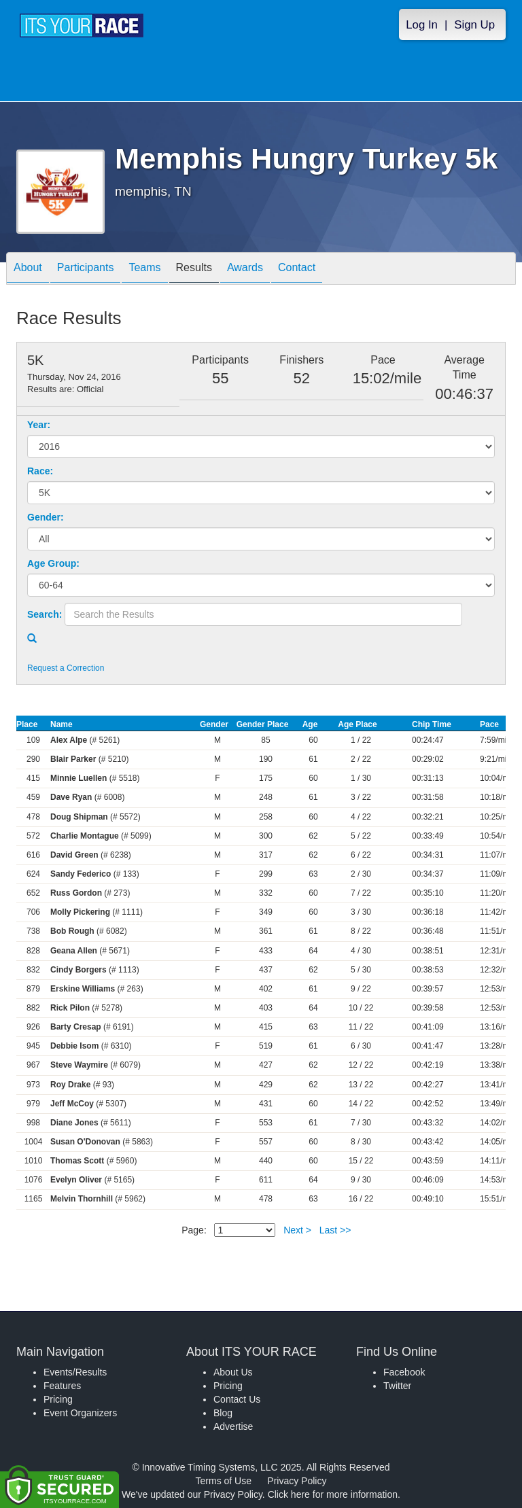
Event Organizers (80, 1412)
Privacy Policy (296, 1480)
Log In (422, 24)
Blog (222, 1412)
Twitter (397, 1385)
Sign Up (474, 24)
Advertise (233, 1426)
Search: (44, 614)
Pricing (58, 1399)
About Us (233, 1372)
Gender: (45, 517)
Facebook (404, 1372)
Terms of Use (223, 1480)
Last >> (335, 1230)
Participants (85, 269)
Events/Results (75, 1372)
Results (194, 269)
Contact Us (236, 1399)
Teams (144, 269)
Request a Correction (65, 668)
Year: (38, 424)
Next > (297, 1230)
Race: (40, 471)
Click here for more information (333, 1494)
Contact (296, 269)
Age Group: (53, 563)
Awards (245, 269)
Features (62, 1385)
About (28, 269)
